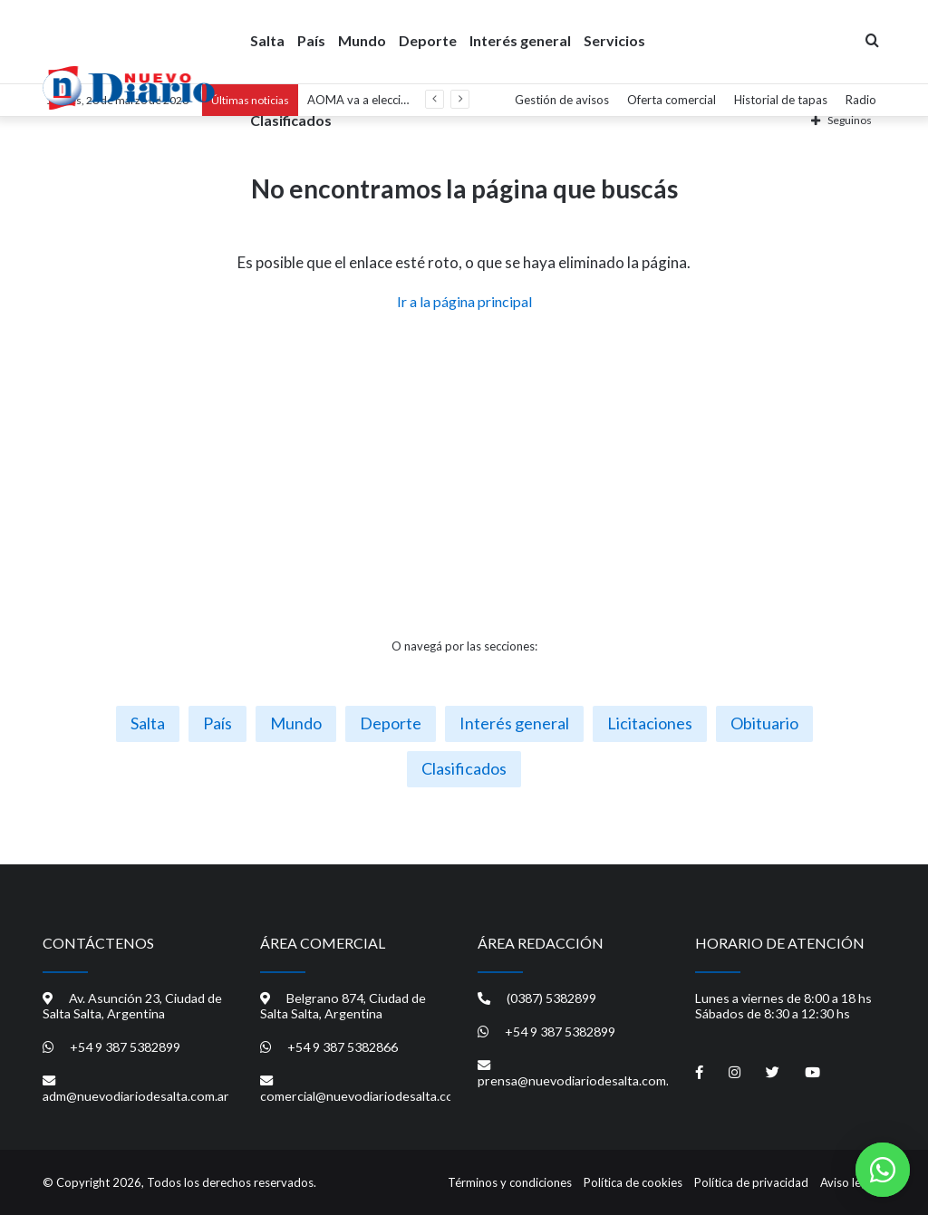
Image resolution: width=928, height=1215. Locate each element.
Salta (267, 39)
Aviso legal (848, 1182)
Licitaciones (649, 723)
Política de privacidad (751, 1182)
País (311, 39)
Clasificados (291, 119)
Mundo (362, 39)
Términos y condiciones (510, 1182)
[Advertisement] (464, 475)
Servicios (614, 39)
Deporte (428, 39)
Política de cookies (633, 1182)
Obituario (764, 723)
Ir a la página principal (464, 301)
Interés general (520, 39)
